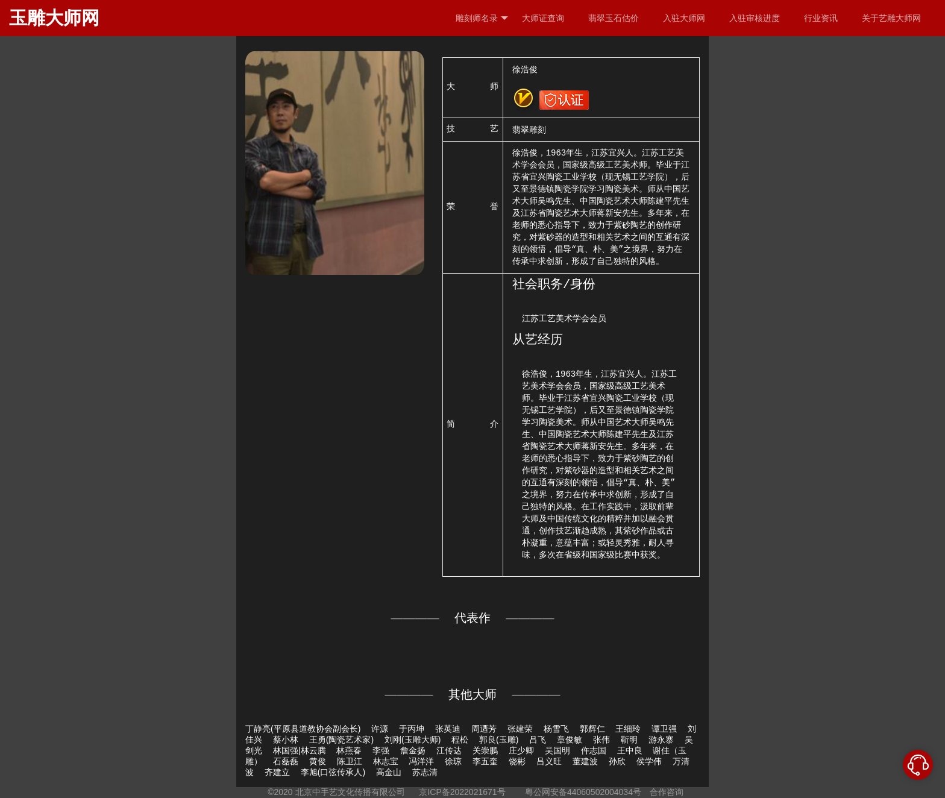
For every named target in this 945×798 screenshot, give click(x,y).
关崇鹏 (485, 750)
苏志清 (425, 772)
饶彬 (517, 761)
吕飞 (537, 739)
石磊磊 (285, 761)
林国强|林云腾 (299, 750)
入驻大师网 (684, 18)
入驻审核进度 (754, 18)
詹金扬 (412, 750)
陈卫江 (349, 761)
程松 (459, 739)
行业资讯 (821, 18)
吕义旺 (549, 761)
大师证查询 (543, 18)
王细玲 (628, 729)
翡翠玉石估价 (613, 18)
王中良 (629, 750)
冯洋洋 (421, 761)
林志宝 (385, 761)
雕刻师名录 (482, 18)
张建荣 (520, 729)
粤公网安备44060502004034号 (583, 792)
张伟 (601, 739)
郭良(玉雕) (498, 739)
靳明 (629, 739)
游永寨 (661, 739)
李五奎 (485, 761)
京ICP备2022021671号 (462, 792)
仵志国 (593, 750)
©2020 (280, 792)
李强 (380, 750)
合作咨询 (666, 792)
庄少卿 (521, 750)
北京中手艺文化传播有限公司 (350, 792)
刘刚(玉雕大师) (413, 739)
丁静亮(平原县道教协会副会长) (302, 729)
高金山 (388, 772)
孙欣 (617, 761)
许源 (379, 729)
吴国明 (557, 750)
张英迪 (447, 729)
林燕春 (349, 750)
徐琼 (453, 761)
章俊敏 (569, 739)
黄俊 (317, 761)
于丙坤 (411, 729)
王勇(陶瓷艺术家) (341, 739)
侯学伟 (649, 761)
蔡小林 (285, 739)
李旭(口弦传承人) (333, 772)
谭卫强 (664, 729)
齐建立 (277, 772)
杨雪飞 (556, 729)
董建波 (585, 761)
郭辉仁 (592, 729)
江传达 (449, 750)
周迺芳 (484, 729)
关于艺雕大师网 (891, 18)
